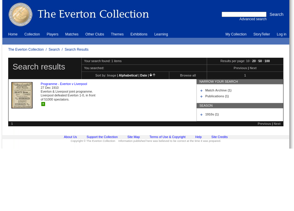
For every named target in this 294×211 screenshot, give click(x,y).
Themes (117, 34)
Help (198, 137)
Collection (32, 34)
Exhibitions (139, 34)
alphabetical (128, 75)
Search (54, 49)
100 (267, 61)
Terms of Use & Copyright (168, 137)
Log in (281, 34)
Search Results (76, 49)
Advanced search (253, 19)
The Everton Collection (26, 49)
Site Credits (219, 137)
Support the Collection (102, 137)
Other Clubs (94, 34)
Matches (71, 34)
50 (260, 61)
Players (52, 34)
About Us (70, 137)
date (143, 75)
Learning (161, 34)
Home (13, 34)
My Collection (236, 34)
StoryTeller (261, 34)
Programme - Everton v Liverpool (64, 84)
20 (254, 61)
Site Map (133, 137)
